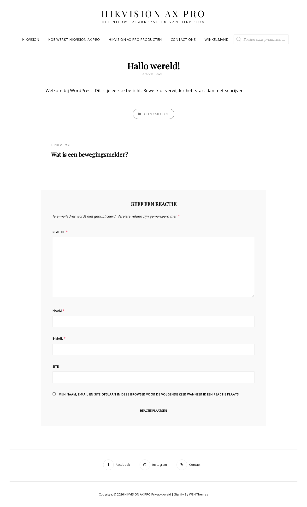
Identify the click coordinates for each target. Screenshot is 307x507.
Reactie (60, 232)
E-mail (59, 338)
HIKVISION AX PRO (153, 13)
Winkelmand (217, 39)
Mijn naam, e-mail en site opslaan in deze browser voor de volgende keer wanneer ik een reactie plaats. (149, 394)
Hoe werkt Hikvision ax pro (74, 39)
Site (56, 367)
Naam (59, 311)
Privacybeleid (161, 494)
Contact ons (183, 39)
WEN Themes (198, 494)
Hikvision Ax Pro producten (135, 39)
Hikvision (30, 39)
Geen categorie (156, 114)
